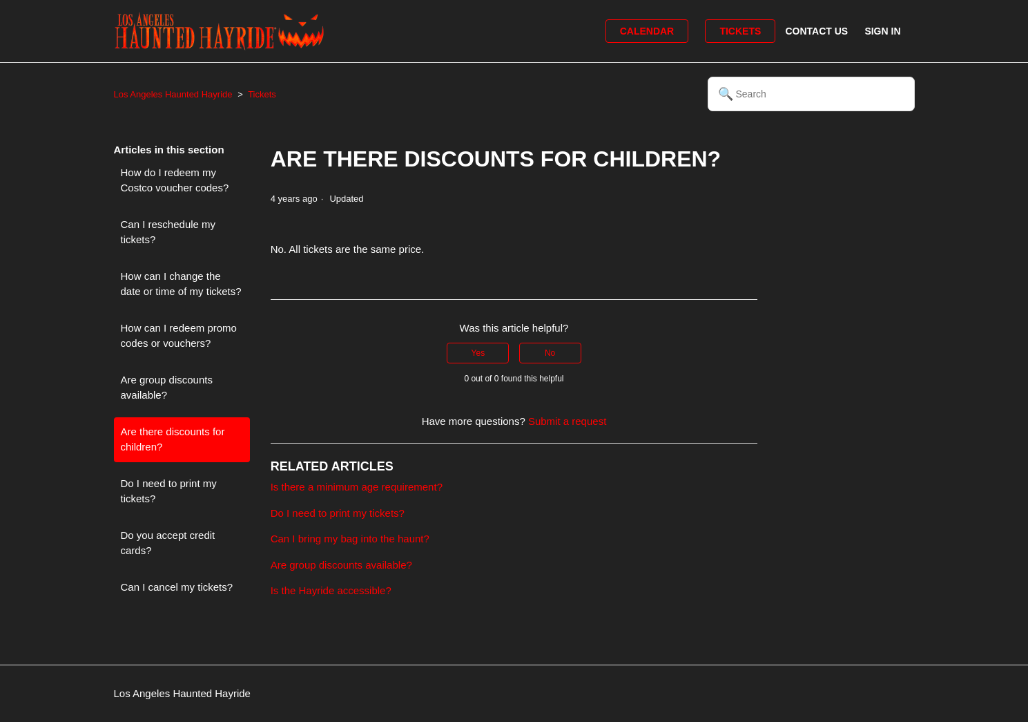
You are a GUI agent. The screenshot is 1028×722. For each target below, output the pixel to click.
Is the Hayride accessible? (331, 590)
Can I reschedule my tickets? (168, 232)
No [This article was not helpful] (550, 353)
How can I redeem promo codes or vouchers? (179, 336)
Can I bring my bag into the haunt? (350, 538)
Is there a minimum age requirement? (357, 487)
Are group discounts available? (167, 387)
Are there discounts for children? (173, 439)
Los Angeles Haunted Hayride (173, 94)
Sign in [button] (882, 31)
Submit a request (567, 421)
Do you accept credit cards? (168, 543)
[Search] (811, 94)
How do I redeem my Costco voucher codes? (175, 180)
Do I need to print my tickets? (169, 491)
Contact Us (816, 31)
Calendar (647, 31)
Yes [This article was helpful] (478, 353)
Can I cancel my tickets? (177, 587)
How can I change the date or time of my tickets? (181, 284)
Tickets (740, 31)
